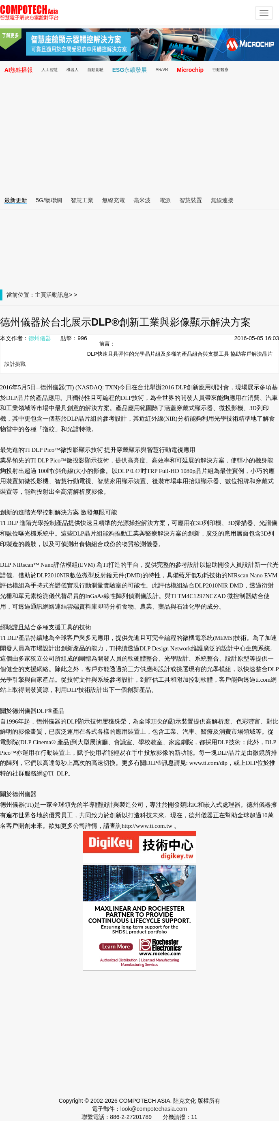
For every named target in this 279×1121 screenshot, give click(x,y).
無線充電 (113, 200)
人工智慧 (49, 69)
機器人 (73, 69)
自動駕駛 (95, 69)
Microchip (190, 70)
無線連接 (222, 200)
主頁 (40, 295)
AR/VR (162, 69)
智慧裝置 (190, 200)
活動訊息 (57, 295)
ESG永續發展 (129, 70)
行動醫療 (220, 69)
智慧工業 (82, 200)
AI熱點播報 (18, 70)
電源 (165, 200)
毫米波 (141, 200)
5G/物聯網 (49, 200)
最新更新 (15, 200)
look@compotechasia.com (153, 1109)
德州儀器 (39, 338)
